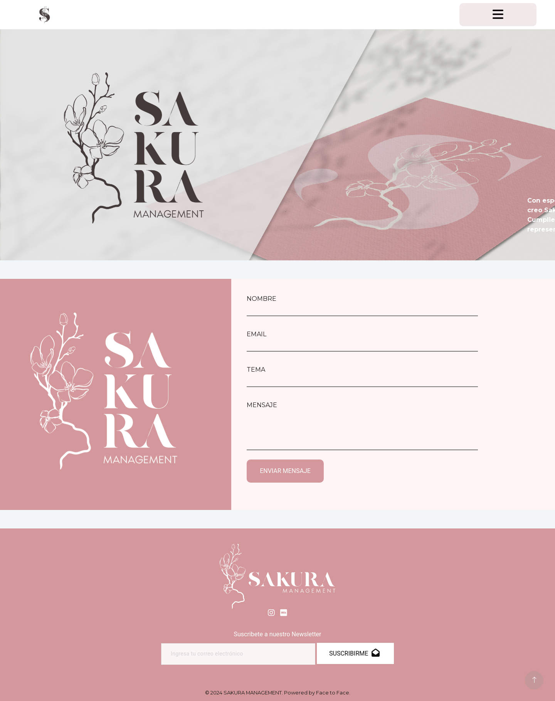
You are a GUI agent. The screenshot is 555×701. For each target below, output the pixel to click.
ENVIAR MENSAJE (285, 471)
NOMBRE (261, 298)
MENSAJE (262, 405)
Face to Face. (333, 692)
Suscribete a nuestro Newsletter (277, 634)
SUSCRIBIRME (354, 653)
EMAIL (256, 334)
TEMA (256, 369)
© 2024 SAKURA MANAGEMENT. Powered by (277, 692)
